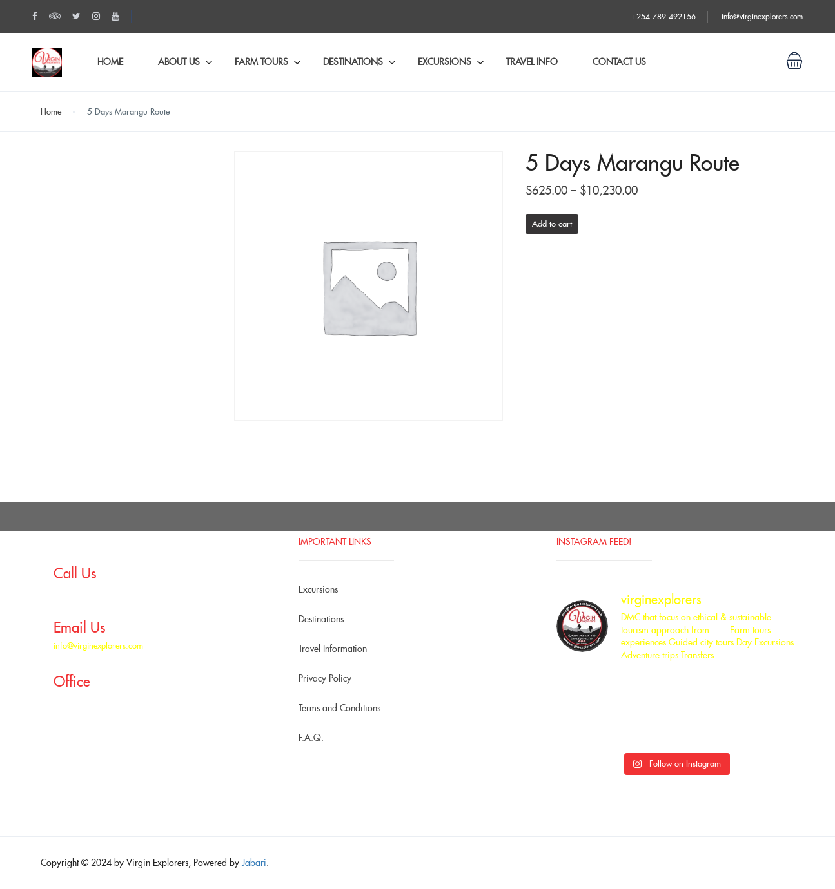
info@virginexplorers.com (762, 16)
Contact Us (619, 62)
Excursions (444, 62)
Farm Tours (261, 62)
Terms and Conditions (339, 708)
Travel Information (333, 649)
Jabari (254, 862)
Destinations (353, 62)
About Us (179, 62)
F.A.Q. (311, 737)
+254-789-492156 (664, 16)
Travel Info (532, 62)
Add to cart (552, 223)
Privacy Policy (325, 678)
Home (110, 62)
